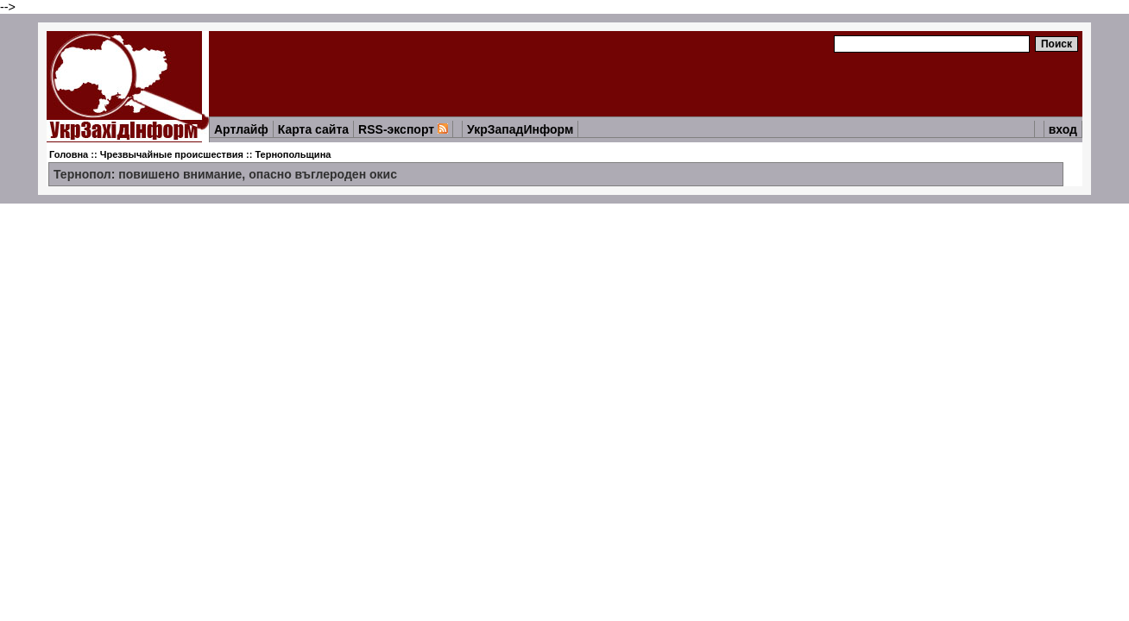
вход (1063, 129)
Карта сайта (313, 129)
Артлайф (241, 129)
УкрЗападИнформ (520, 129)
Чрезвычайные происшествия (171, 154)
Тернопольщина (293, 154)
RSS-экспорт (403, 129)
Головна (68, 154)
